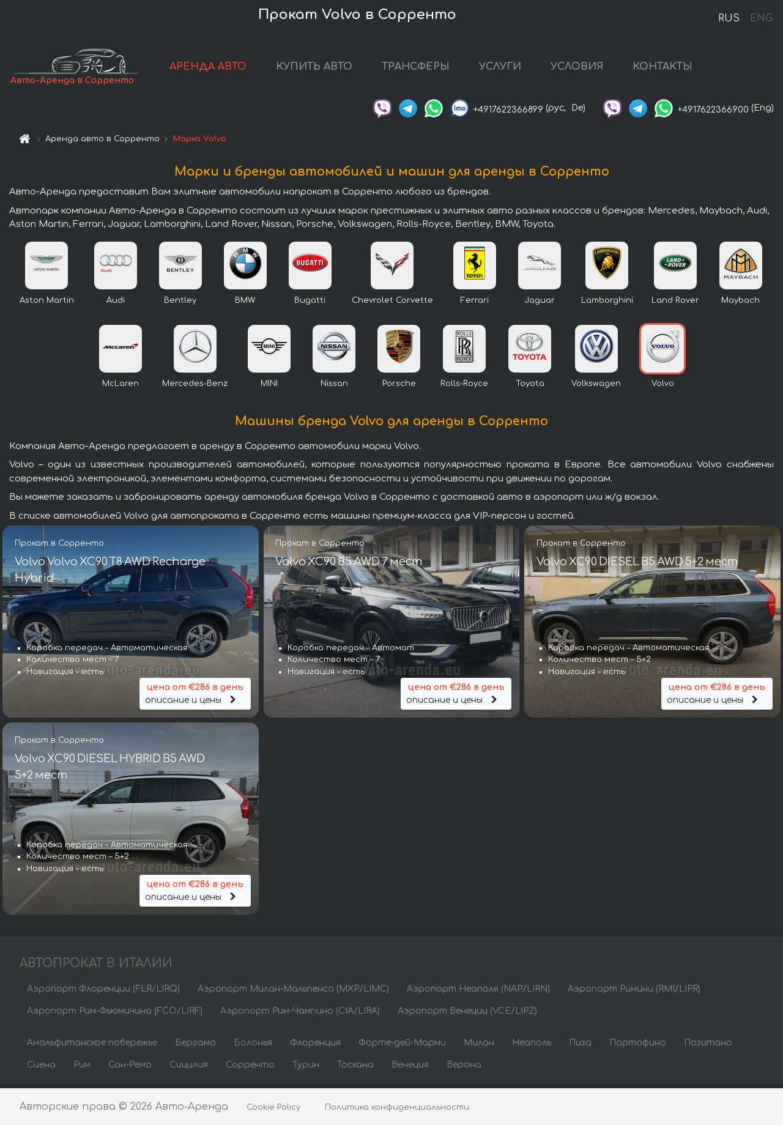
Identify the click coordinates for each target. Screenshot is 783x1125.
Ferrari (475, 304)
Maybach (740, 304)
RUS (729, 18)
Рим (82, 1068)
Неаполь (531, 1046)
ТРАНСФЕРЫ (433, 68)
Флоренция (315, 1046)
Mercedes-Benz (195, 387)
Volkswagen (596, 387)
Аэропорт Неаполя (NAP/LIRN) (478, 992)
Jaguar (539, 304)
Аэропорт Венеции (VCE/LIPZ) (467, 1014)
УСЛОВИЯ (594, 68)
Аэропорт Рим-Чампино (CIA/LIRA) (300, 1014)
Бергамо (195, 1046)
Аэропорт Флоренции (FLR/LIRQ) (103, 992)
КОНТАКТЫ (680, 68)
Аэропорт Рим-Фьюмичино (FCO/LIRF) (114, 1014)
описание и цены (195, 696)
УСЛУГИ (518, 68)
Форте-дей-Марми (402, 1046)
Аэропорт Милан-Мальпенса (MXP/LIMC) (293, 992)
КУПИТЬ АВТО (332, 68)
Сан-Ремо (130, 1068)
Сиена (41, 1068)
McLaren (120, 387)
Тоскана (355, 1068)
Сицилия (188, 1068)
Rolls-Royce (464, 387)
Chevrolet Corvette (392, 304)
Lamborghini (607, 304)
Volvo (662, 387)
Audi (115, 304)
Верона (464, 1068)
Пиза (580, 1046)
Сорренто (250, 1068)
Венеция (410, 1068)
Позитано (708, 1046)
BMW (245, 304)
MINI (269, 387)
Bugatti (309, 304)
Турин (305, 1068)
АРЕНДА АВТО (225, 68)
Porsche (399, 387)
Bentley (180, 304)
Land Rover (675, 304)
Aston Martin (47, 304)
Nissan (334, 387)
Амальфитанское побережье (92, 1046)
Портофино (637, 1046)
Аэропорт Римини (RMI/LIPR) (634, 992)
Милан (479, 1046)
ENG (761, 18)
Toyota (530, 387)
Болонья (253, 1046)
